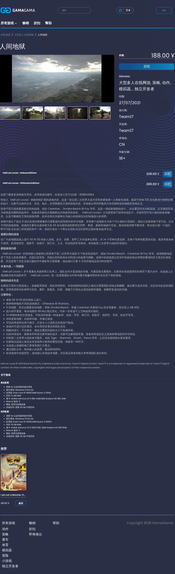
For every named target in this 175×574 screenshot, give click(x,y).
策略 (156, 82)
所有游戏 (9, 23)
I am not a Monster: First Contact (18, 495)
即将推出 (35, 534)
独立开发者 (144, 89)
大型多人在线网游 (24, 34)
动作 (166, 82)
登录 (164, 10)
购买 (21, 503)
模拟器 (125, 89)
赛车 (5, 539)
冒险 (5, 555)
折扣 (37, 23)
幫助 (48, 23)
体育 (5, 545)
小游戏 (7, 561)
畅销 (25, 23)
